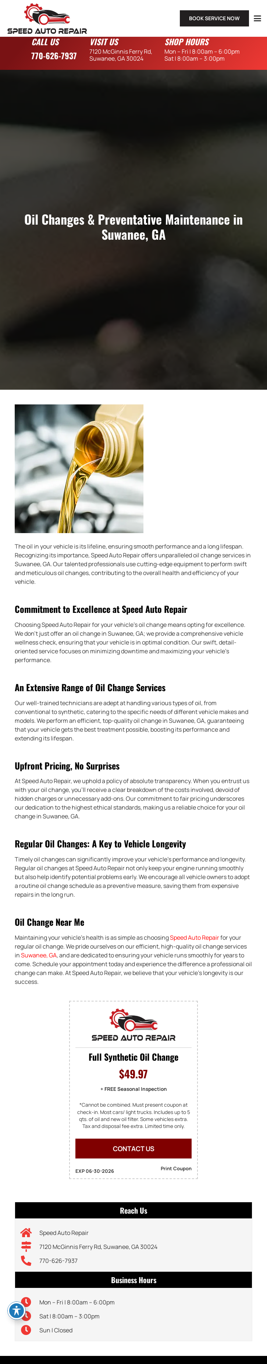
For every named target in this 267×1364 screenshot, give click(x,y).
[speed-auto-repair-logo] (47, 18)
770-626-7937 (54, 55)
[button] (257, 18)
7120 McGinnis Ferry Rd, (120, 54)
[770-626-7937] (30, 1261)
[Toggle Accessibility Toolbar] (16, 1311)
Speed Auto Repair (194, 937)
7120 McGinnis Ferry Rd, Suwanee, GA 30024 (98, 1247)
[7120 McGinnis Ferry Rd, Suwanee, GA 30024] (30, 1247)
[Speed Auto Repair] (30, 1233)
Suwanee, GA (39, 955)
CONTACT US (133, 1148)
